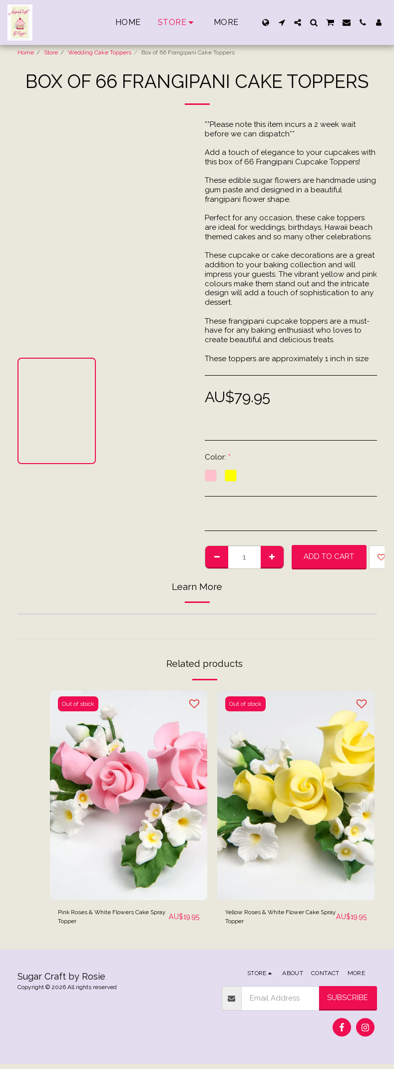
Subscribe (347, 1002)
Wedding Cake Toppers (99, 52)
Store (51, 52)
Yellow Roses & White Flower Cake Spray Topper (276, 919)
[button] (281, 22)
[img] (128, 795)
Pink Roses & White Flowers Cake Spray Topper (106, 919)
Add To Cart (329, 556)
